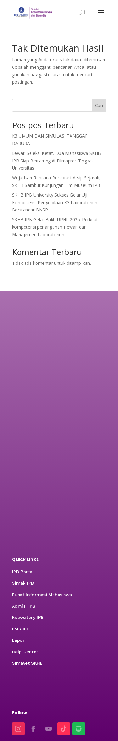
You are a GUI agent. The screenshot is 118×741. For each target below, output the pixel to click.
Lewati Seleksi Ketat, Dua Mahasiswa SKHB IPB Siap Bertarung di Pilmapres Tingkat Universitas (56, 160)
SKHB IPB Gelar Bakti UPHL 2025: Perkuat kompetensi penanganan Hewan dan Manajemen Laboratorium (55, 226)
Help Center (25, 651)
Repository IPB (28, 617)
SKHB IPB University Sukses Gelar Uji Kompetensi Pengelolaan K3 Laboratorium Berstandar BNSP (55, 202)
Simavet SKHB (27, 663)
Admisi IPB (23, 605)
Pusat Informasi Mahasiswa (42, 594)
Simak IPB (23, 583)
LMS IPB (21, 628)
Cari (99, 105)
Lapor (18, 640)
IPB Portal (23, 571)
